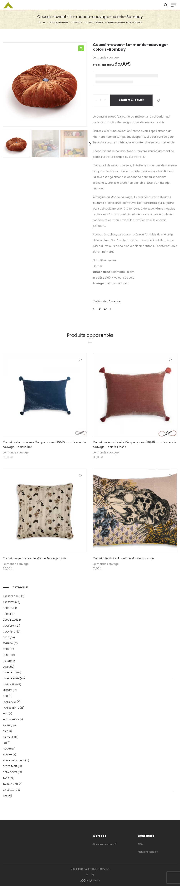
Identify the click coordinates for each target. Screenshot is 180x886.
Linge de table (11, 678)
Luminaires (9, 684)
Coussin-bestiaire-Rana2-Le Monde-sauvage (123, 558)
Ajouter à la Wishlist (158, 100)
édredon (8, 643)
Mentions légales (148, 851)
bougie (7, 614)
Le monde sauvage (106, 57)
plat (5, 731)
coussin (127, 234)
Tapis (6, 778)
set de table (10, 766)
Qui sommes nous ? (104, 844)
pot (5, 743)
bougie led (9, 619)
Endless (140, 116)
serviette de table (14, 760)
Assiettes (9, 602)
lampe (6, 666)
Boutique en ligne (59, 22)
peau (5, 713)
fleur (6, 649)
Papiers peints (11, 707)
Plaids (6, 725)
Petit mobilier (11, 719)
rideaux (7, 754)
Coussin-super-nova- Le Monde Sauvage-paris (34, 558)
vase (6, 795)
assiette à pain (12, 596)
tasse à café (10, 784)
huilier (7, 660)
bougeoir (9, 608)
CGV (140, 844)
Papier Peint (9, 701)
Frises (6, 655)
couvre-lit (10, 631)
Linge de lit (9, 672)
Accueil (42, 22)
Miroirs (7, 690)
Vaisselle (8, 789)
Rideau (7, 748)
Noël (5, 696)
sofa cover (10, 772)
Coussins (77, 22)
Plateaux (8, 737)
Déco (6, 637)
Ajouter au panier (131, 100)
